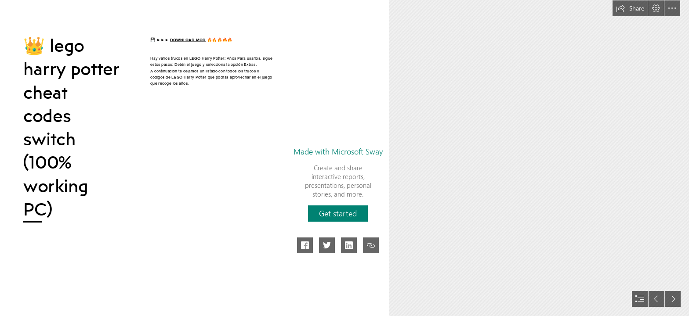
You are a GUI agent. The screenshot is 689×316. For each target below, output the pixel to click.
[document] (344, 158)
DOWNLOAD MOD (188, 39)
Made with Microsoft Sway (338, 151)
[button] (630, 8)
